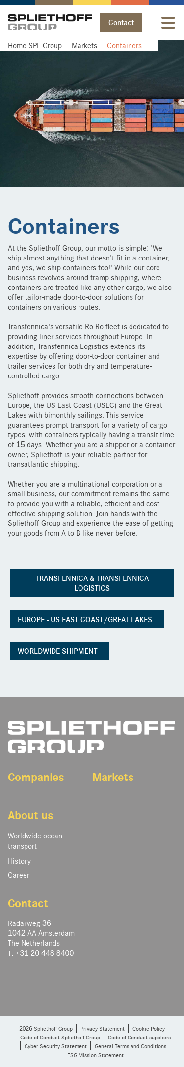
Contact (121, 22)
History (19, 860)
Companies (36, 776)
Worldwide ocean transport (35, 840)
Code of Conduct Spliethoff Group (60, 1037)
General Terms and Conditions (130, 1046)
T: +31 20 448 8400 (41, 953)
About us (30, 814)
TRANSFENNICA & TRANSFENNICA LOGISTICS (92, 583)
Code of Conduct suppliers (139, 1037)
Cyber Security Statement (56, 1046)
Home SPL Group (35, 45)
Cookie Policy (148, 1028)
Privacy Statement (102, 1028)
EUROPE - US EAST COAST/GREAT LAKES (87, 619)
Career (18, 874)
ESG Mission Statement (95, 1055)
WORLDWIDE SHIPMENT (60, 650)
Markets (113, 776)
